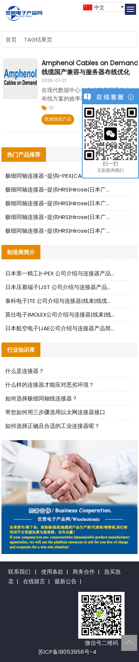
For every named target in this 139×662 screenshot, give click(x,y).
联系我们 (19, 572)
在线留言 (34, 581)
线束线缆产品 (57, 119)
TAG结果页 (38, 39)
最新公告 (65, 581)
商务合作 (84, 572)
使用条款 (52, 572)
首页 (11, 39)
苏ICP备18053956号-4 (67, 652)
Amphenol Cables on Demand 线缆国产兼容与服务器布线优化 (90, 67)
